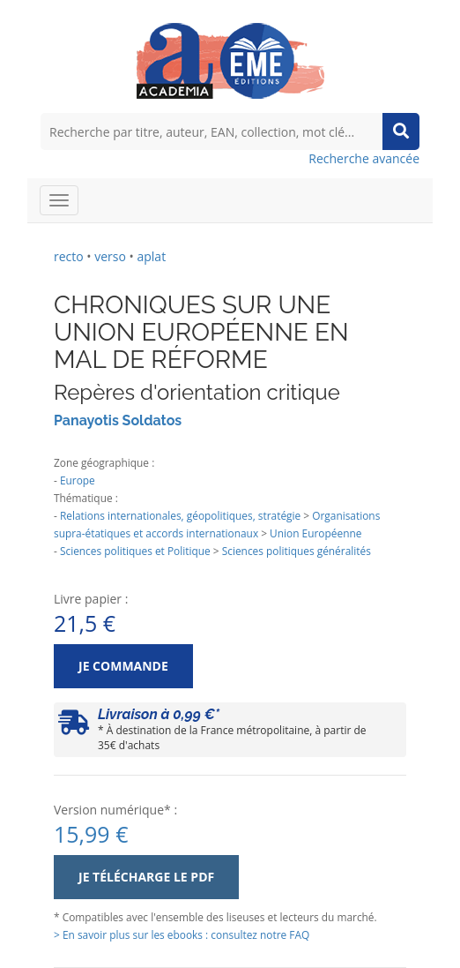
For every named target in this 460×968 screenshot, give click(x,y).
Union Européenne (315, 533)
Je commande (123, 665)
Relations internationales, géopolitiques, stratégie (180, 515)
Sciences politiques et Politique (135, 551)
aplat (151, 256)
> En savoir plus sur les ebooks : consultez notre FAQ (181, 934)
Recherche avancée (363, 158)
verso (110, 256)
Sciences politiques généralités (296, 551)
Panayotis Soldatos (118, 420)
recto (69, 256)
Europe (77, 480)
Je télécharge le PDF (146, 876)
